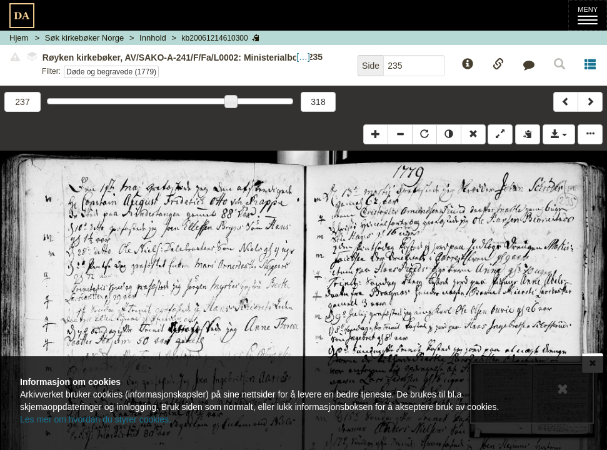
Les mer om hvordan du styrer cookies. (95, 419)
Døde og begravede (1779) (111, 72)
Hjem (18, 37)
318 (318, 102)
